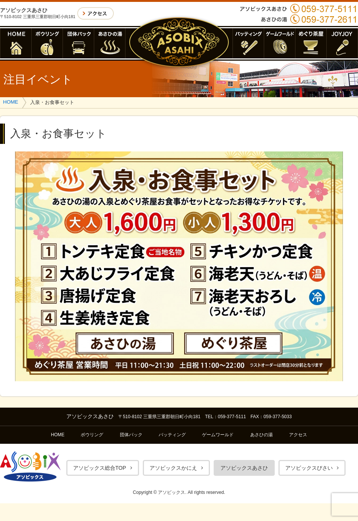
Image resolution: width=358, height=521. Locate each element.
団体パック (131, 434)
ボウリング (92, 434)
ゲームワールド (218, 434)
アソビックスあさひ (244, 468)
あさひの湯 (261, 434)
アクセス (298, 434)
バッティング (172, 434)
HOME (10, 102)
